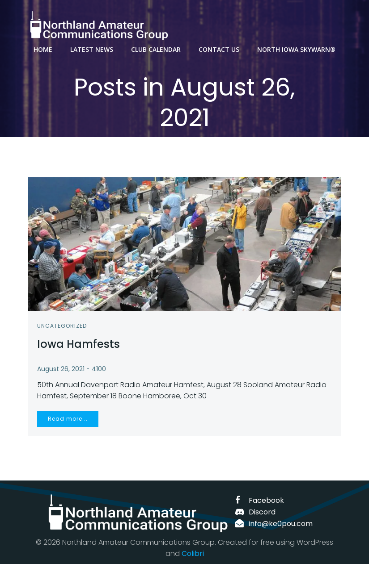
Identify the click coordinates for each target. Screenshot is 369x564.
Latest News (91, 49)
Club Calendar (156, 49)
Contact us (219, 49)
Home (43, 49)
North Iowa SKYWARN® (296, 49)
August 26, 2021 (61, 368)
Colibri (193, 553)
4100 (99, 368)
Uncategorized (62, 326)
